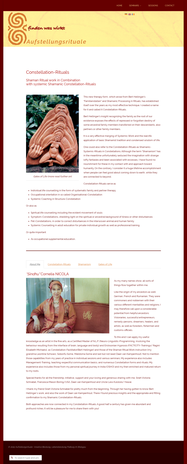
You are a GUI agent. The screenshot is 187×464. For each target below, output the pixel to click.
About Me (35, 264)
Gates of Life (105, 264)
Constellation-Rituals (59, 264)
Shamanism (84, 264)
